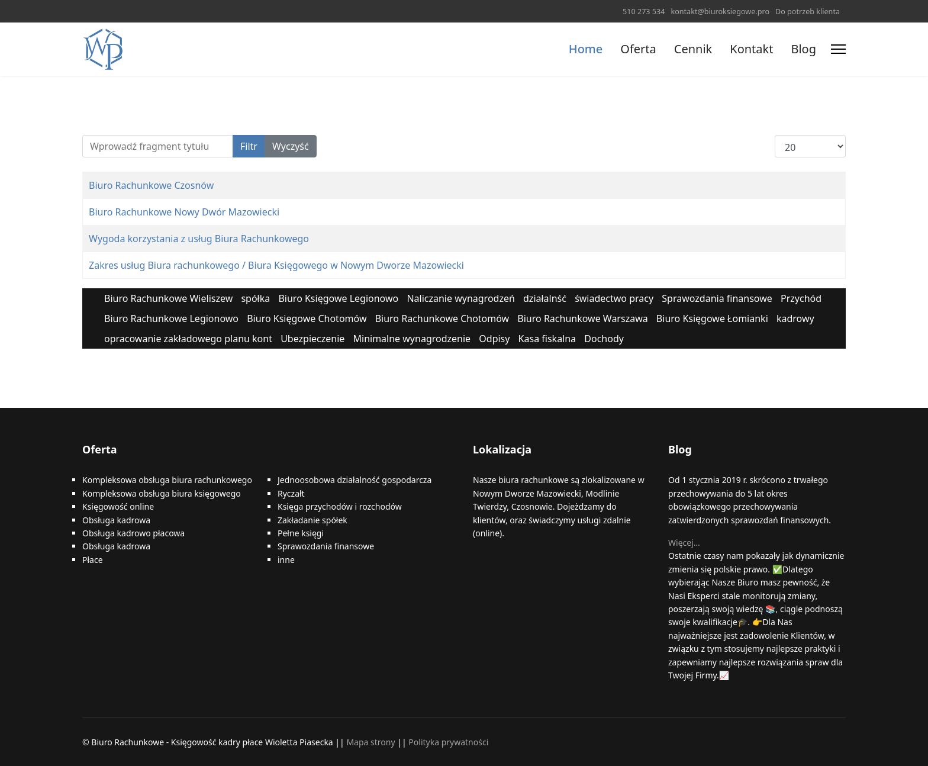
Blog (803, 49)
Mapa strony (370, 742)
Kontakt (751, 49)
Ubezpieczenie (312, 338)
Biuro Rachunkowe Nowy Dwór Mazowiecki (184, 211)
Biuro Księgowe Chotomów (306, 318)
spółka (255, 298)
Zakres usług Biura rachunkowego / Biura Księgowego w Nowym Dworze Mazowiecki (276, 265)
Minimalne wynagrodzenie (412, 338)
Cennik (693, 49)
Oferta (638, 49)
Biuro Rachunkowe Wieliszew (168, 298)
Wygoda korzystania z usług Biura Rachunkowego (199, 238)
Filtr (248, 146)
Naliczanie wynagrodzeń (460, 298)
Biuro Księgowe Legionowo (338, 298)
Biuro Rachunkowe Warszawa (582, 318)
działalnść (544, 298)
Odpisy (494, 338)
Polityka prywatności (448, 742)
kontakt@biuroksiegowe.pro (720, 12)
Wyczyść (290, 146)
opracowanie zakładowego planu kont (188, 338)
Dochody (604, 338)
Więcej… (684, 542)
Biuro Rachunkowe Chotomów (442, 318)
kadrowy (795, 318)
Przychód (801, 298)
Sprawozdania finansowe (717, 298)
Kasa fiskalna (547, 338)
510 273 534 (644, 12)
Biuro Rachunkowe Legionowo (171, 318)
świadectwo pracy (614, 298)
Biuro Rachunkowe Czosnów (151, 185)
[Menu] (838, 49)
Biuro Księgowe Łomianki (712, 318)
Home (586, 49)
